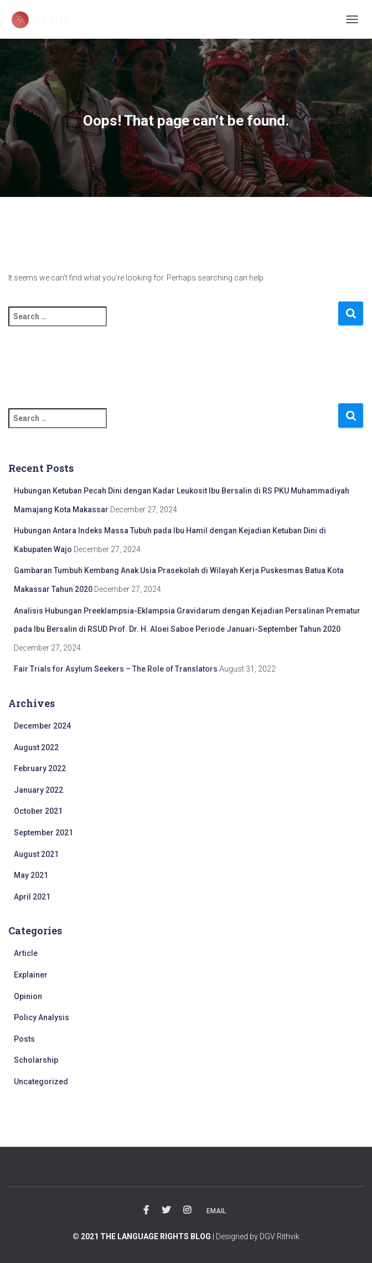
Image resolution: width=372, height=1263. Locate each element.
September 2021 (43, 832)
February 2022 (40, 768)
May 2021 (31, 875)
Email (216, 1211)
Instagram (187, 1210)
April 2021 (32, 896)
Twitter (166, 1210)
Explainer (31, 974)
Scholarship (36, 1060)
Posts (24, 1039)
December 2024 (42, 725)
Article (26, 953)
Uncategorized (41, 1081)
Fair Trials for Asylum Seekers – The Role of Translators (116, 668)
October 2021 (38, 811)
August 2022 (36, 747)
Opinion (28, 996)
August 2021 (36, 854)
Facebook (146, 1210)
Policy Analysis (41, 1017)
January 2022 (38, 790)
